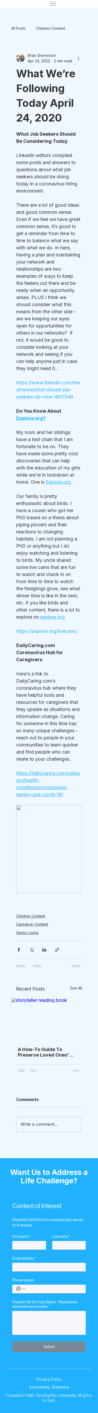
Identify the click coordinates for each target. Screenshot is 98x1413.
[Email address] (47, 1267)
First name (21, 1236)
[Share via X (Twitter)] (31, 949)
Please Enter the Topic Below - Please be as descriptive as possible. (44, 1304)
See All (76, 988)
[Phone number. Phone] (54, 1289)
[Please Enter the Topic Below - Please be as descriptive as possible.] (49, 1323)
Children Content (50, 28)
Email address (24, 1258)
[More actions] (79, 58)
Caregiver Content (32, 924)
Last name (61, 1236)
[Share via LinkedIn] (44, 949)
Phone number (23, 1280)
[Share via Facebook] (18, 949)
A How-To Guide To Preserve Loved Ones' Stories (43, 1052)
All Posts (18, 28)
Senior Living (27, 932)
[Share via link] (57, 949)
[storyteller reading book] (49, 1019)
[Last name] (67, 1245)
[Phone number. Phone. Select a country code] (20, 1289)
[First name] (27, 1245)
